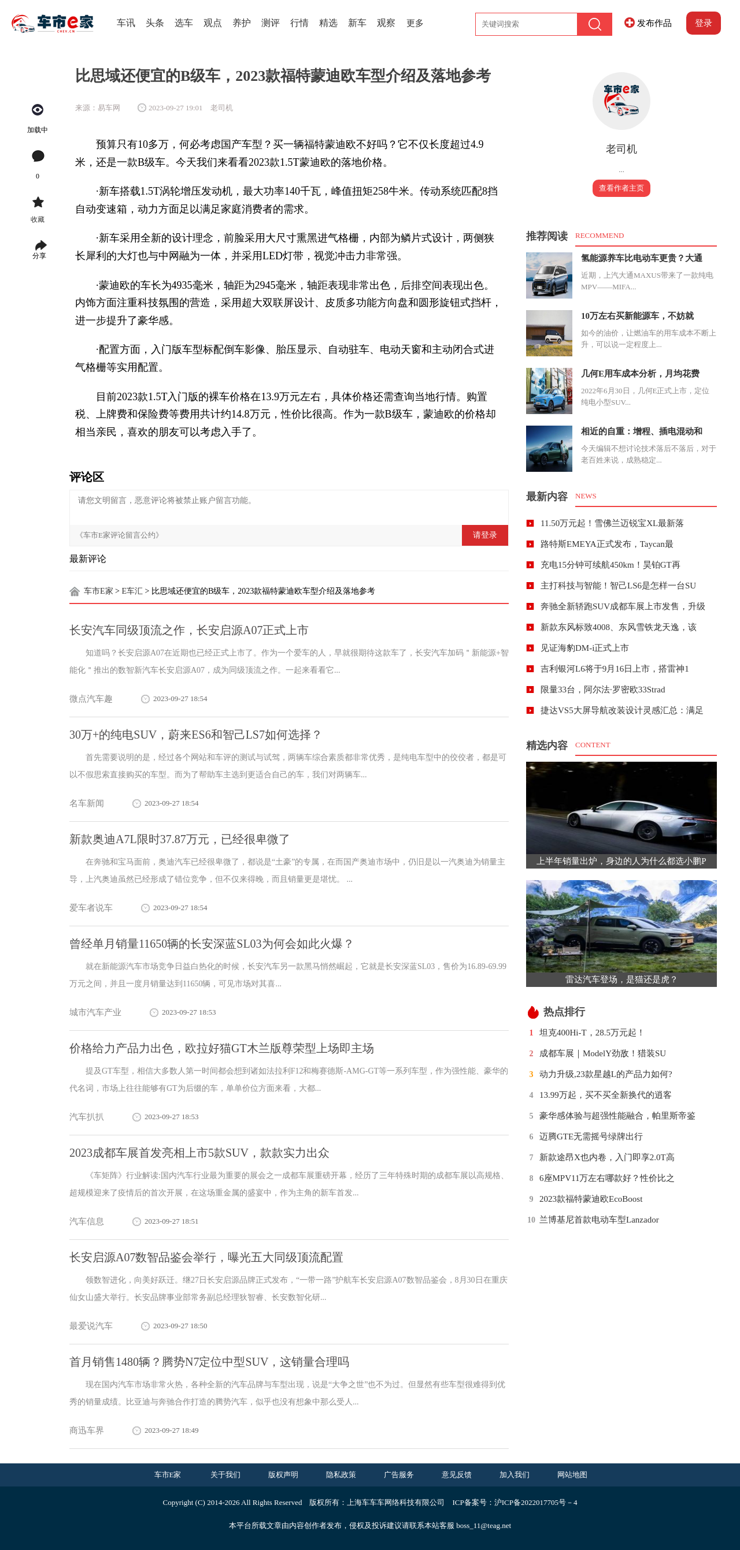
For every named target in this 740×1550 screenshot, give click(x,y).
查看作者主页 (621, 188)
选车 (184, 23)
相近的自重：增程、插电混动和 (641, 431)
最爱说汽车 (91, 1326)
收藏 (38, 219)
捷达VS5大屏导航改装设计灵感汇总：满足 (622, 710)
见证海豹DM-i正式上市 (585, 648)
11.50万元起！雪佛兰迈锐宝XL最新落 (612, 523)
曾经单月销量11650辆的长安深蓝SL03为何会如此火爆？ (211, 943)
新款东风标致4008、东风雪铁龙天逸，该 (619, 627)
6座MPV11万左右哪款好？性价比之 (607, 1178)
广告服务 (399, 1474)
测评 (270, 23)
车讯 (126, 23)
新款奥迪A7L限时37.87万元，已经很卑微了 (179, 839)
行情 (299, 23)
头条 (155, 23)
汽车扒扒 (86, 1116)
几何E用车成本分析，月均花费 (640, 373)
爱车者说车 (91, 907)
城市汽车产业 (95, 1012)
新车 (357, 23)
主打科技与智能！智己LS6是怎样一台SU (618, 585)
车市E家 (98, 591)
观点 (213, 23)
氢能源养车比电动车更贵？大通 (641, 258)
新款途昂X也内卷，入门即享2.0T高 (607, 1157)
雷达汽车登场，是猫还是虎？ (621, 979)
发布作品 (654, 23)
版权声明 (283, 1474)
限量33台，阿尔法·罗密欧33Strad (603, 689)
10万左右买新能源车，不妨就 (637, 316)
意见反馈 (457, 1474)
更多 (415, 23)
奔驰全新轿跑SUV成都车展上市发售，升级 (623, 606)
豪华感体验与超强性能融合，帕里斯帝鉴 (617, 1115)
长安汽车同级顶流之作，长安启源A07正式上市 (189, 630)
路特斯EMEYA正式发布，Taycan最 (607, 544)
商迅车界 (86, 1430)
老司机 (621, 149)
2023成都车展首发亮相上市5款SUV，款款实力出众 (199, 1152)
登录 (703, 23)
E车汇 (132, 591)
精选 (328, 23)
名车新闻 (86, 803)
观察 (386, 23)
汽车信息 (86, 1221)
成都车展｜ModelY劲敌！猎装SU (602, 1053)
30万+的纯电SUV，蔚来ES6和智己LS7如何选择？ (196, 734)
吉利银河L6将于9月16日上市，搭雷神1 (615, 668)
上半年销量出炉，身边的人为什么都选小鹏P (621, 861)
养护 (241, 23)
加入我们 (515, 1474)
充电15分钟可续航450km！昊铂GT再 (610, 564)
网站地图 (572, 1474)
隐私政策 (341, 1474)
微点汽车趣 (91, 698)
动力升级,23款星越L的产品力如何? (605, 1074)
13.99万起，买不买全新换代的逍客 (605, 1095)
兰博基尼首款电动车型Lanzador (599, 1219)
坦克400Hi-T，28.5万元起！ (592, 1032)
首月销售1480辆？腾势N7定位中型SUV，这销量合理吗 (209, 1361)
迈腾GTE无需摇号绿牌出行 (591, 1136)
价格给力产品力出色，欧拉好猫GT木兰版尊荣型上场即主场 (221, 1048)
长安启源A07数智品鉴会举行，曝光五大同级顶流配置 (206, 1257)
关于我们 (225, 1474)
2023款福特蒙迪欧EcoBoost (590, 1199)
